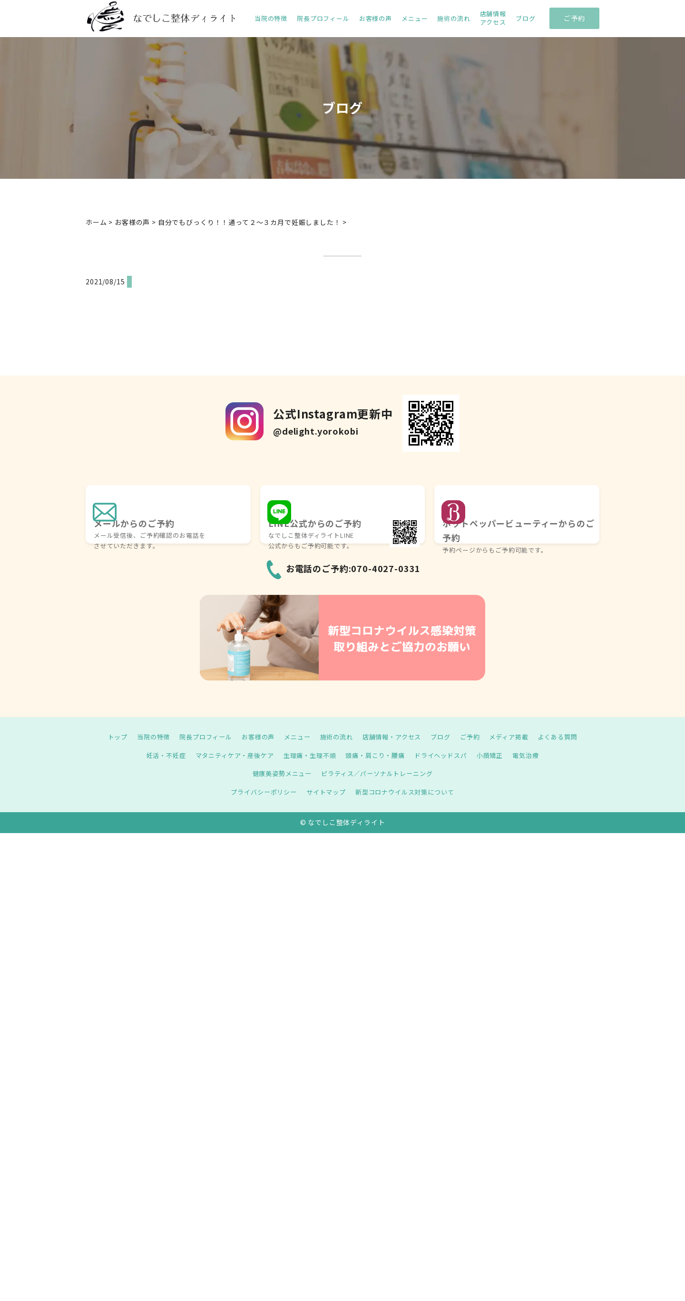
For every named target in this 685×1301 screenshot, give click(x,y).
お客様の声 (375, 18)
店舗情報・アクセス (394, 736)
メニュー (414, 18)
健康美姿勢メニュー (278, 773)
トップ (105, 736)
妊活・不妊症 (155, 755)
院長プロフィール (323, 18)
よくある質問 (569, 736)
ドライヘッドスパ (447, 755)
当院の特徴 (270, 18)
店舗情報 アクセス (493, 18)
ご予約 (574, 18)
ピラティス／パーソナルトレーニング (379, 773)
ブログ (526, 18)
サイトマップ (324, 791)
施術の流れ (453, 18)
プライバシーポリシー (259, 791)
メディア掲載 (518, 736)
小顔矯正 (499, 755)
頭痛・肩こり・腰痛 (378, 755)
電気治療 (537, 755)
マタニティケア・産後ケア (228, 755)
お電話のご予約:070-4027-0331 (353, 568)
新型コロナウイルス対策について (408, 791)
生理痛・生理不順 (308, 755)
